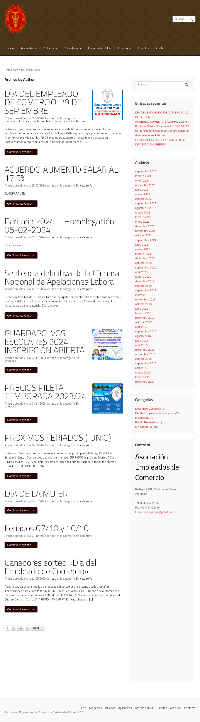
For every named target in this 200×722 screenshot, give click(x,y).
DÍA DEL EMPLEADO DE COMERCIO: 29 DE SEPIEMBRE (43, 102)
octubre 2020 (143, 263)
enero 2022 (142, 221)
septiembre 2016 (145, 331)
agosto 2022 (143, 208)
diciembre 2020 (144, 258)
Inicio (10, 48)
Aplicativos (71, 48)
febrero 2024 (143, 176)
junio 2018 (141, 308)
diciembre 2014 (144, 381)
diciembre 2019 (144, 281)
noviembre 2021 (145, 230)
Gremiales (27, 48)
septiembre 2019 (145, 290)
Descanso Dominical (17, 121)
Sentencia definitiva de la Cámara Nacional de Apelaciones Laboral (62, 277)
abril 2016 (141, 345)
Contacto (162, 48)
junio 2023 (141, 189)
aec (53, 118)
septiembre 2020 (145, 267)
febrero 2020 (143, 276)
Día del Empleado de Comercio (51, 121)
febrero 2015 (143, 377)
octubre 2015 (143, 358)
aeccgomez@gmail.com (159, 512)
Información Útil (98, 48)
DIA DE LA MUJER (36, 493)
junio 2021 (141, 244)
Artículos (143, 48)
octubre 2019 (143, 285)
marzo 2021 (142, 249)
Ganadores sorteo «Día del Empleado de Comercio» (50, 566)
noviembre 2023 (145, 185)
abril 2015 (141, 368)
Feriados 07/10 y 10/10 (47, 528)
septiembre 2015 (145, 363)
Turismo (123, 48)
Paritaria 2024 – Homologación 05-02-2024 (59, 225)
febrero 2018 (143, 313)
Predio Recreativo (146, 422)
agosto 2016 (143, 336)
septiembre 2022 (145, 203)
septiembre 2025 (145, 171)
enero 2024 (142, 180)
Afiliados (49, 48)
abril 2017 (141, 326)
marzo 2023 (142, 194)
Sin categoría (84, 185)
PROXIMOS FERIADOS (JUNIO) (58, 437)
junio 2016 (141, 340)
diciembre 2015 (144, 349)
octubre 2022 (143, 198)
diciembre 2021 (144, 226)
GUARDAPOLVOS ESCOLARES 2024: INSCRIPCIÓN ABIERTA (45, 342)
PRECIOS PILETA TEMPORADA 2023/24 (46, 391)
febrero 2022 (143, 217)
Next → (37, 628)
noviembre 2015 (145, 354)
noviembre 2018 (145, 299)
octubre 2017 (143, 322)
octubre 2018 (143, 304)
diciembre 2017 (144, 317)
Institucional (78, 121)
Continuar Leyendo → (21, 151)
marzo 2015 (142, 372)
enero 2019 (142, 295)
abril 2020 (141, 272)
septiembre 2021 (145, 240)
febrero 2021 (143, 253)
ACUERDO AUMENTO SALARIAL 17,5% (61, 173)
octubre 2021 (143, 235)
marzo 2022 (142, 212)
